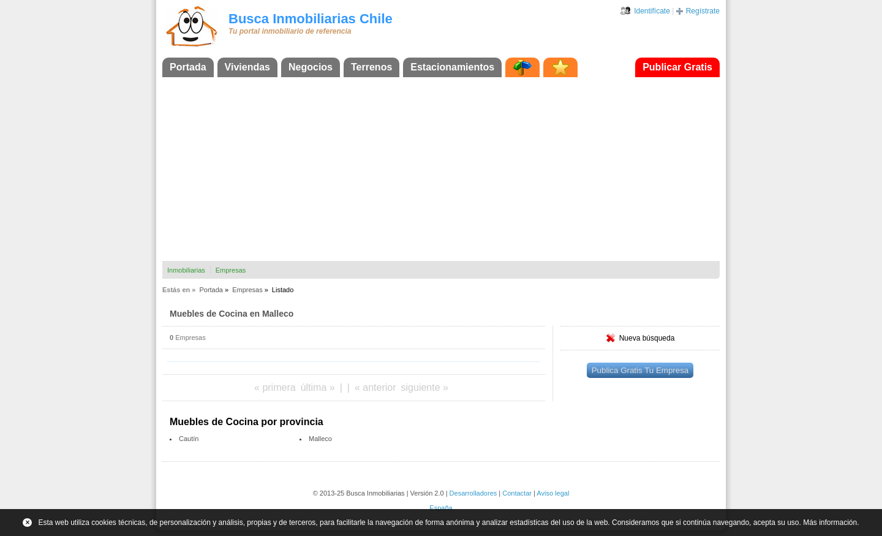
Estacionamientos (452, 67)
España (440, 507)
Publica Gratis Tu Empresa (640, 370)
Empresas (231, 270)
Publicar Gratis (677, 67)
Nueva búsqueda (647, 338)
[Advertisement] (441, 169)
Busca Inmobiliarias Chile (310, 18)
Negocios (310, 67)
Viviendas (247, 67)
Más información (830, 522)
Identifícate (652, 11)
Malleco (320, 438)
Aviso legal (553, 493)
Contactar (517, 493)
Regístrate (703, 11)
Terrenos (371, 67)
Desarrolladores (473, 493)
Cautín (188, 438)
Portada (188, 67)
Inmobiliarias (186, 270)
